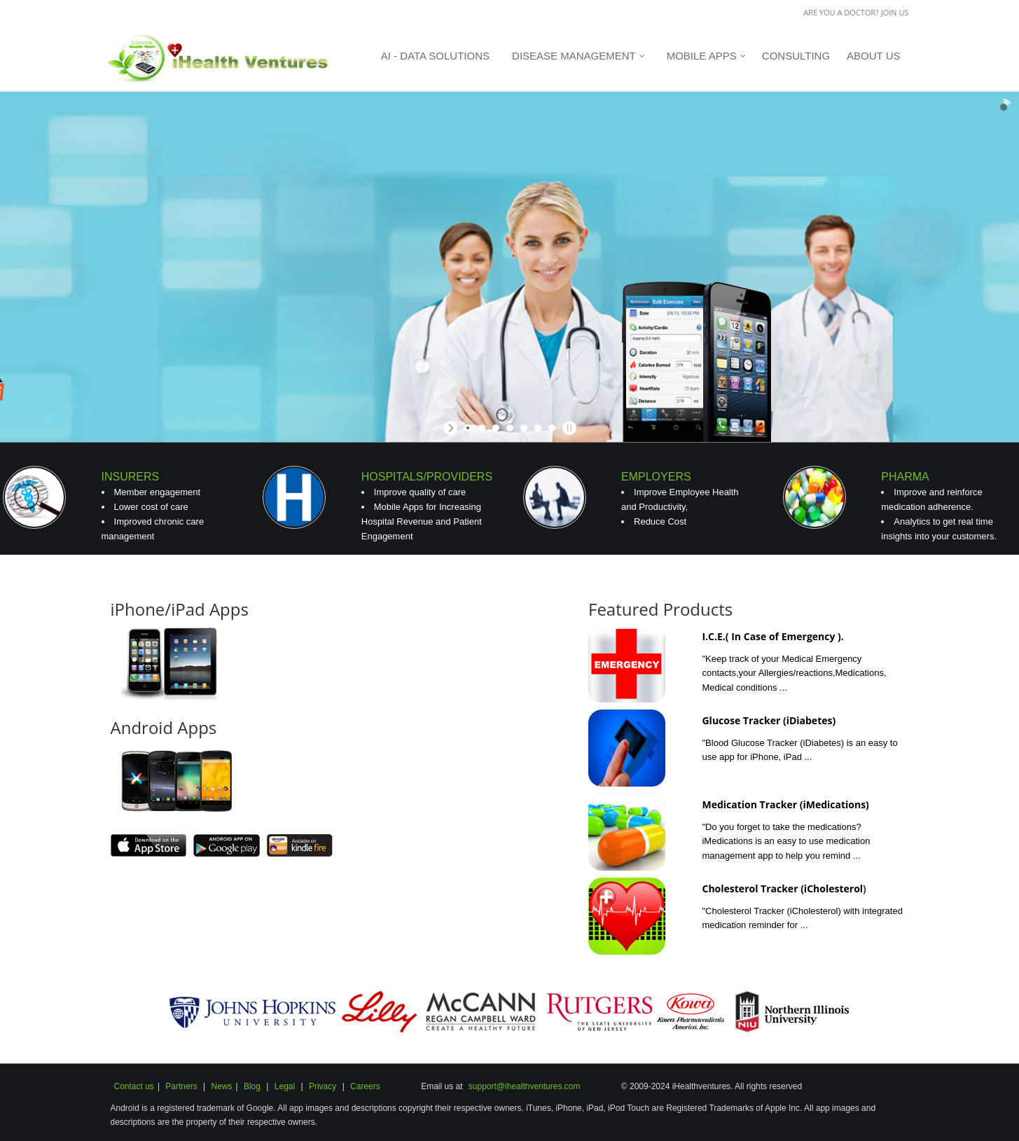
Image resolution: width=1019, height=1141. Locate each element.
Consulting (796, 56)
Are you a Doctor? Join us (855, 12)
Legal (285, 1086)
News (221, 1086)
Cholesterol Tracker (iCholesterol (782, 888)
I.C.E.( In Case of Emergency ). (772, 636)
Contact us (134, 1086)
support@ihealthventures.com (525, 1086)
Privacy (322, 1086)
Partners (181, 1086)
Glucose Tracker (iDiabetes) (769, 720)
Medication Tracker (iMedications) (785, 804)
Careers (365, 1086)
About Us (873, 56)
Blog (252, 1086)
